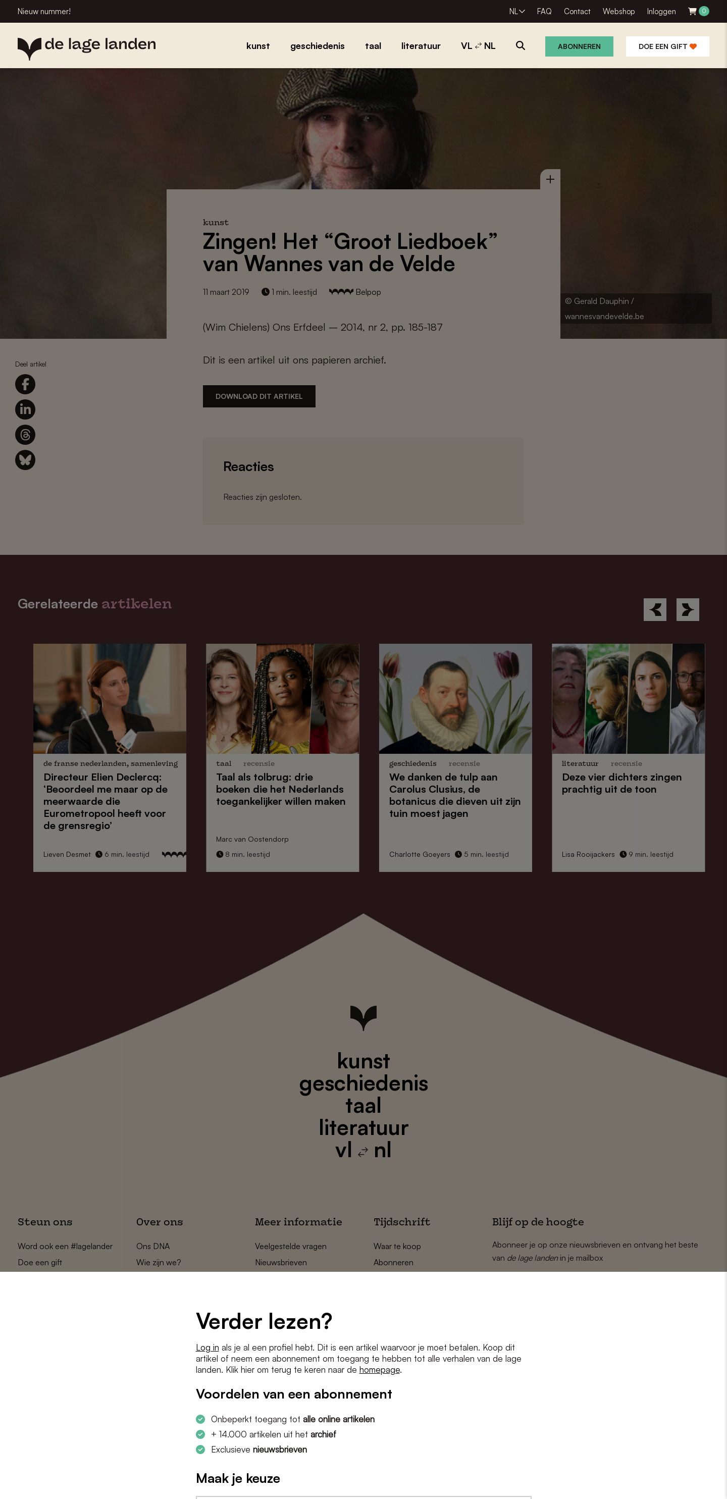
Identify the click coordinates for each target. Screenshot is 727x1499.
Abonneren (579, 46)
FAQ (544, 11)
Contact (577, 11)
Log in (207, 1347)
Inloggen (661, 11)
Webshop (619, 11)
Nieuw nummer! (44, 11)
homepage (379, 1369)
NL (513, 11)
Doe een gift (668, 46)
